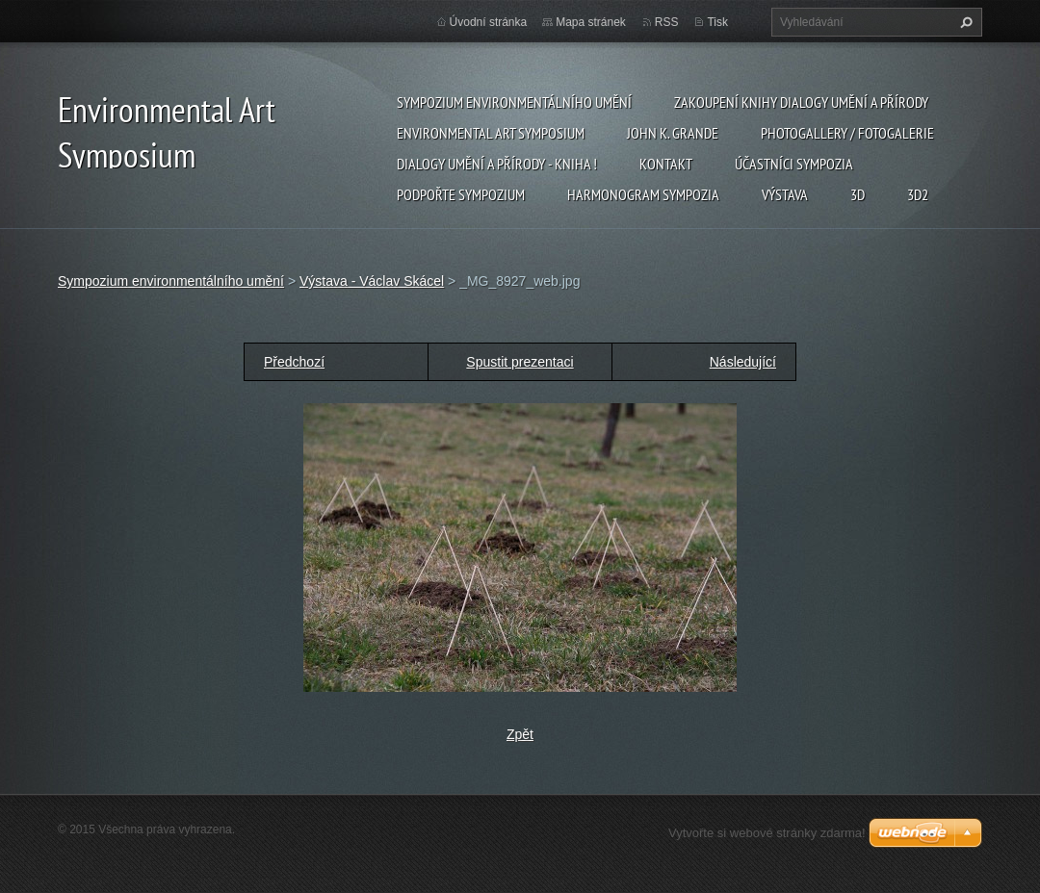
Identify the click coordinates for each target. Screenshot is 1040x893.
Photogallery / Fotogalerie (847, 132)
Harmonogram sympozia (643, 194)
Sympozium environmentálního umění (514, 102)
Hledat (963, 22)
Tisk (717, 22)
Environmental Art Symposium (491, 132)
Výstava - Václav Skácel (371, 281)
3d (857, 194)
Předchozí (294, 362)
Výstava (785, 194)
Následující (743, 362)
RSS (667, 22)
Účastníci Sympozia (794, 163)
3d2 (917, 194)
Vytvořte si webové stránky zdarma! (767, 833)
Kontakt (665, 163)
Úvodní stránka (489, 22)
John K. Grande (672, 132)
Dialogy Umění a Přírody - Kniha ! (497, 163)
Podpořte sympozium (461, 194)
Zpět (520, 734)
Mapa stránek (591, 22)
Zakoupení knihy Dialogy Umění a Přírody (801, 102)
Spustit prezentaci (519, 362)
